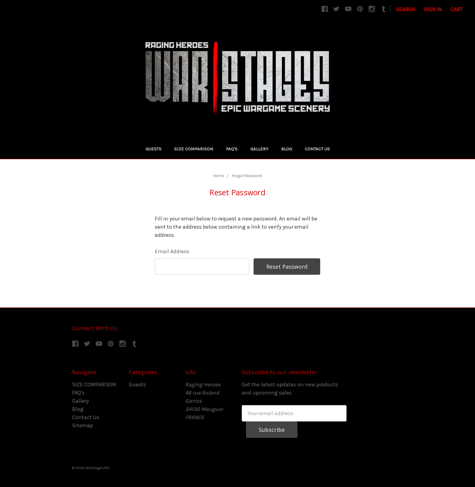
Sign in (433, 9)
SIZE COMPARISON (193, 149)
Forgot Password (247, 175)
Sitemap (82, 425)
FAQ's (232, 149)
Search (405, 9)
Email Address (172, 251)
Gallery (259, 149)
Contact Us (317, 149)
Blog (286, 149)
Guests (153, 149)
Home (218, 175)
